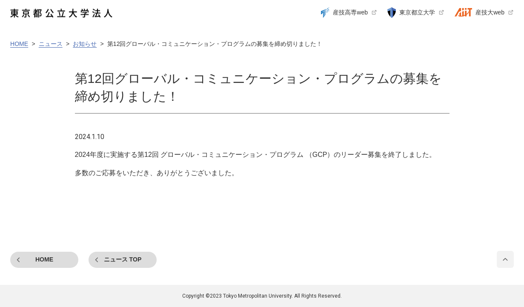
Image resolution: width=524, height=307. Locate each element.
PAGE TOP (505, 259)
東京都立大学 (417, 12)
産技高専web (350, 12)
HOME (44, 259)
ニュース (123, 259)
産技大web (489, 12)
